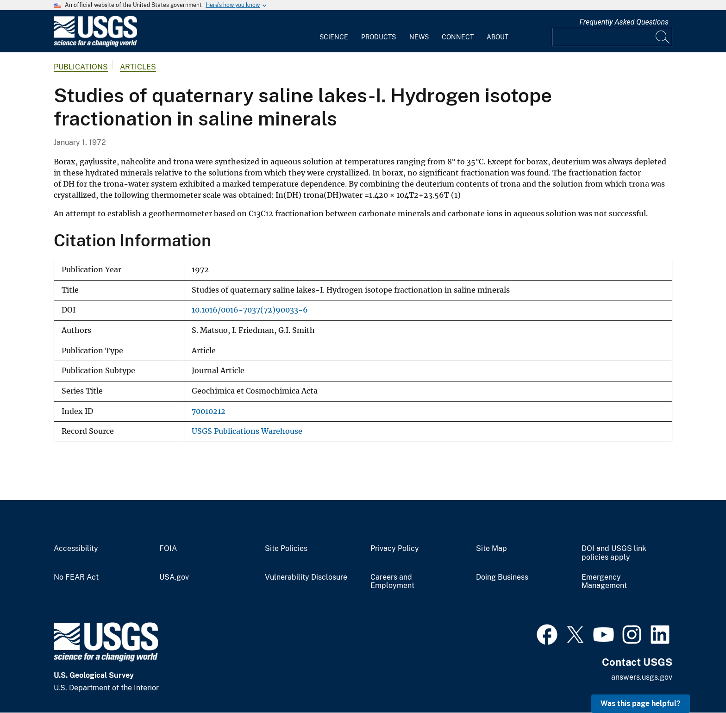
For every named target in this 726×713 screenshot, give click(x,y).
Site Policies (286, 548)
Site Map (491, 548)
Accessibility (76, 548)
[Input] (612, 37)
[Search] (663, 37)
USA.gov (174, 577)
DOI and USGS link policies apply (614, 553)
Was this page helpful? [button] (641, 703)
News (419, 37)
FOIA (168, 548)
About (497, 37)
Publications (81, 67)
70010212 (208, 411)
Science (333, 37)
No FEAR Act (76, 577)
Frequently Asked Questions (624, 22)
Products (378, 37)
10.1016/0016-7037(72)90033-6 (250, 310)
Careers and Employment (392, 581)
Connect (458, 37)
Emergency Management (604, 581)
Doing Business (502, 577)
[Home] (95, 44)
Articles (138, 67)
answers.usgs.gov (641, 677)
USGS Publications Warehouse (247, 431)
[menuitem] (334, 31)
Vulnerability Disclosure (306, 577)
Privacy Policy (394, 548)
